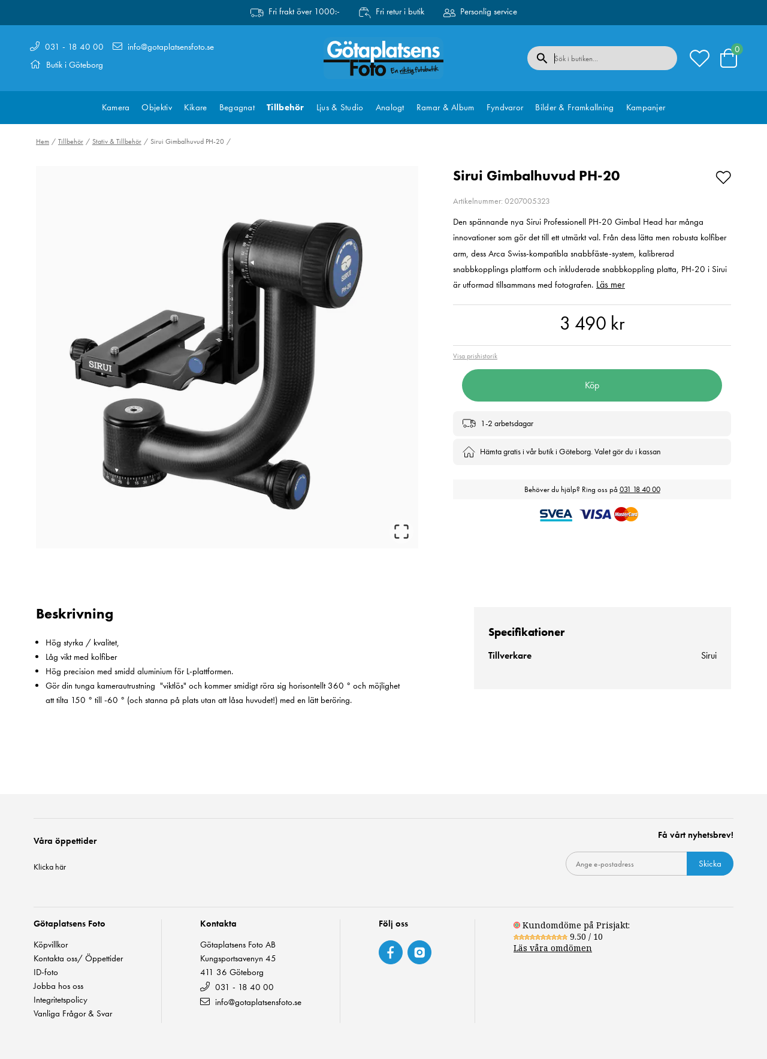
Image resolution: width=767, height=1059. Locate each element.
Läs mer (610, 284)
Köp (592, 385)
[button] (227, 357)
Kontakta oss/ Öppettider (78, 958)
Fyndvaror (505, 107)
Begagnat (237, 107)
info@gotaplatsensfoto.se (171, 47)
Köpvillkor (51, 944)
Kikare (195, 107)
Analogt (390, 107)
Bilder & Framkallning (574, 107)
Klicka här (50, 866)
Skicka (710, 864)
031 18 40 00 (640, 489)
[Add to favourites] (723, 175)
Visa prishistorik (475, 356)
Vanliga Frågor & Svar (73, 1013)
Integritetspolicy (60, 999)
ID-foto (46, 972)
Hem (42, 141)
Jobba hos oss (58, 986)
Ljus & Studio (340, 107)
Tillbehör (285, 107)
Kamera (116, 107)
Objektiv (156, 107)
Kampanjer (646, 107)
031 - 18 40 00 (74, 47)
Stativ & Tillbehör (116, 141)
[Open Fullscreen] (401, 532)
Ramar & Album (445, 107)
